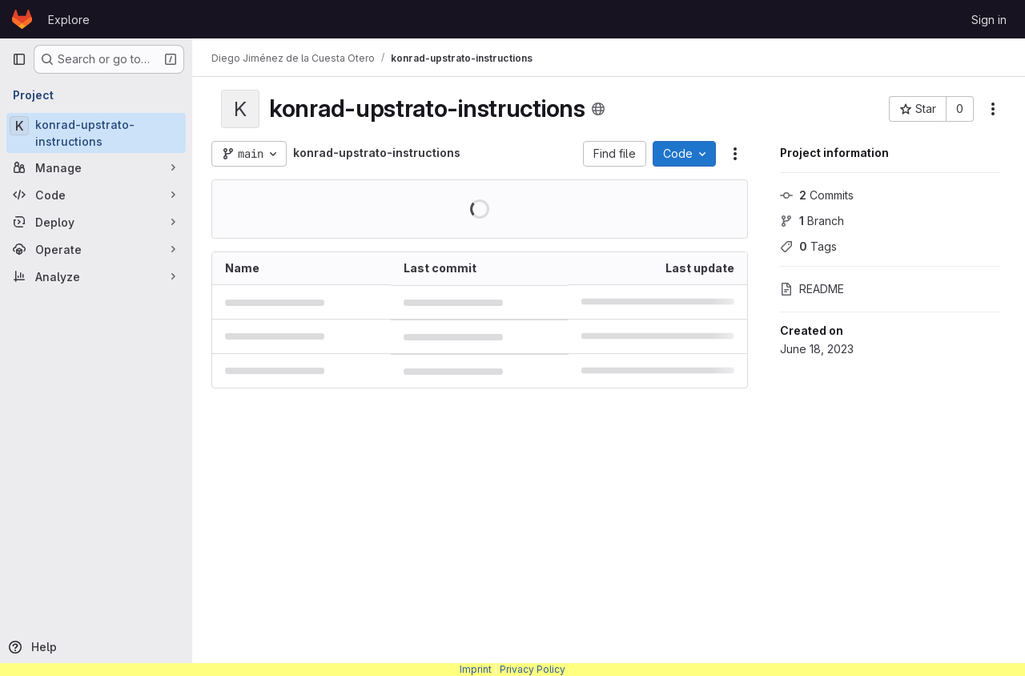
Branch (812, 220)
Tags (808, 246)
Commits (817, 195)
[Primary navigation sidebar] (19, 59)
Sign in (989, 19)
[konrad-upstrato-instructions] (96, 133)
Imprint (476, 669)
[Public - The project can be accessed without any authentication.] (598, 109)
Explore (69, 19)
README (812, 289)
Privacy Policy (532, 669)
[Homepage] (22, 19)
